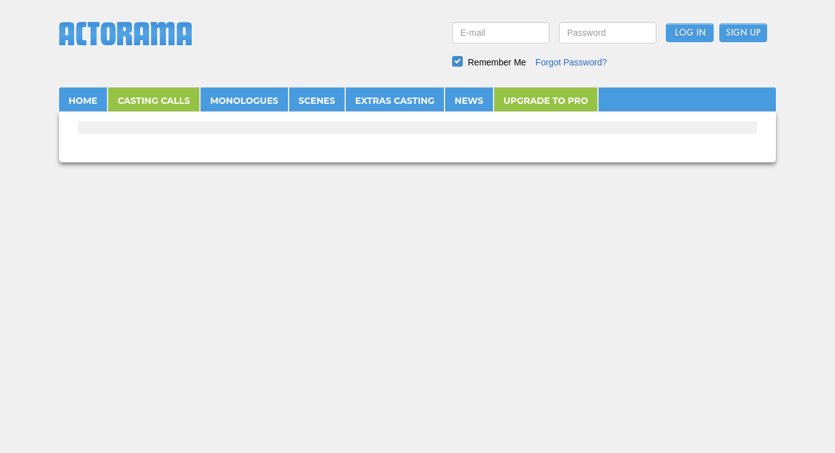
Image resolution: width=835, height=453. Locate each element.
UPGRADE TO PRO (546, 100)
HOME (83, 100)
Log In (690, 33)
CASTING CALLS (154, 100)
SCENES (317, 100)
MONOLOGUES (244, 100)
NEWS (469, 100)
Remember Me (497, 62)
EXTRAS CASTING (394, 100)
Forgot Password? (571, 62)
